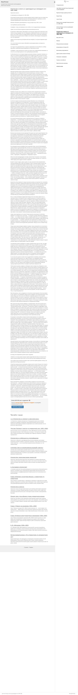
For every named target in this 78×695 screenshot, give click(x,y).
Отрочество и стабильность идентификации (24, 438)
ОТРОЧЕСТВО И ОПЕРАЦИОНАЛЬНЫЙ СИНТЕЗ (27, 447)
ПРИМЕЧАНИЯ (59, 66)
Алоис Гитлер (59, 19)
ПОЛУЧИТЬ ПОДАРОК (18, 406)
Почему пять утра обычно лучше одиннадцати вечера (28, 496)
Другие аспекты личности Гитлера (63, 53)
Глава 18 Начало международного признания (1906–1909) (29, 515)
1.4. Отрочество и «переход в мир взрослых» (25, 419)
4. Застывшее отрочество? (19, 467)
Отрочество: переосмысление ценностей (23, 457)
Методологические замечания (62, 43)
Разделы (31, 547)
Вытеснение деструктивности (62, 50)
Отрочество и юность (17, 486)
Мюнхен (58, 40)
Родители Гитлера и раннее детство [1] (64, 12)
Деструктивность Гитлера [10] (62, 47)
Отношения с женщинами (61, 56)
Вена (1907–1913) (59, 37)
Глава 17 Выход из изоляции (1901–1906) (24, 506)
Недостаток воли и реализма (62, 63)
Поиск (66, 1)
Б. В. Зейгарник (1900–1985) (20, 525)
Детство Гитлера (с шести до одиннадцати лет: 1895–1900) (29, 428)
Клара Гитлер (59, 15)
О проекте (26, 547)
